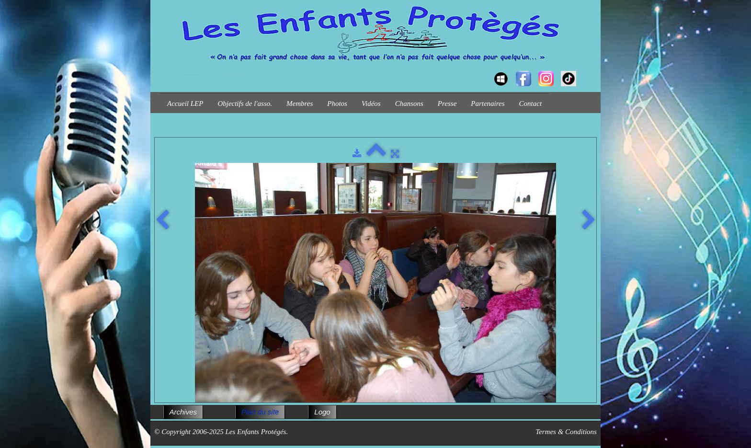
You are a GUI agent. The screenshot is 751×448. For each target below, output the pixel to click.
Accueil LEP (185, 103)
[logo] (163, 70)
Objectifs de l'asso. (244, 103)
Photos (337, 103)
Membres (299, 103)
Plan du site (260, 412)
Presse (447, 103)
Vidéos (371, 103)
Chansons (409, 103)
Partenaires (487, 103)
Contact (530, 103)
